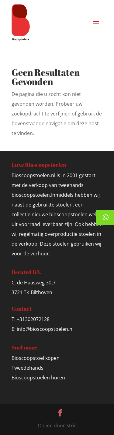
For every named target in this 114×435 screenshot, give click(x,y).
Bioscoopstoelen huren (38, 377)
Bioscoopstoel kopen (36, 358)
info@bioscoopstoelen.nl (45, 329)
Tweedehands (27, 367)
